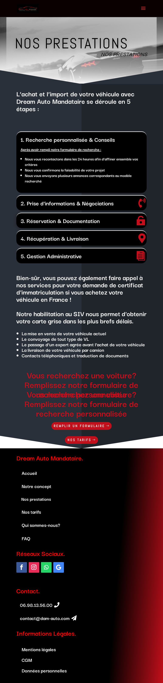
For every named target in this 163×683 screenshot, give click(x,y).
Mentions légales (39, 649)
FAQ (26, 538)
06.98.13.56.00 (36, 604)
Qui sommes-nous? (41, 524)
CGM (27, 659)
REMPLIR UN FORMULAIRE (79, 426)
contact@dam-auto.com (45, 617)
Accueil (29, 472)
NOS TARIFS (79, 440)
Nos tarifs (31, 511)
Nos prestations (36, 499)
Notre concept (36, 485)
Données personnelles (44, 670)
